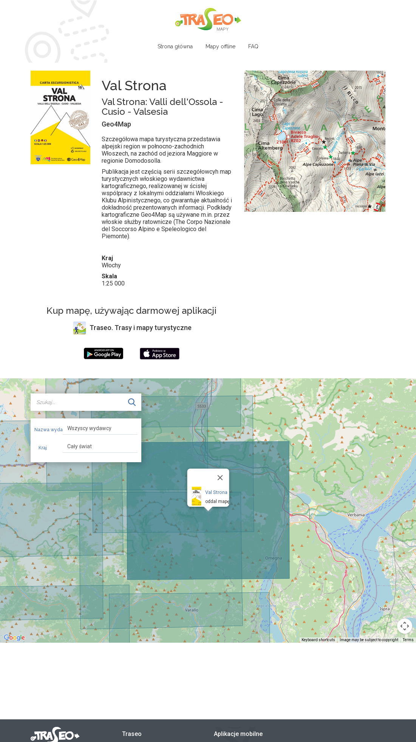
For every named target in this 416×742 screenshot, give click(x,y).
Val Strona (216, 492)
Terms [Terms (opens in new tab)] (408, 640)
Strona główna (175, 46)
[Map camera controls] (404, 626)
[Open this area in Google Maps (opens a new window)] (14, 638)
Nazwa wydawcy (45, 429)
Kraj (43, 447)
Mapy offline (220, 46)
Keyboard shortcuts (318, 640)
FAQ (253, 46)
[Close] (220, 478)
